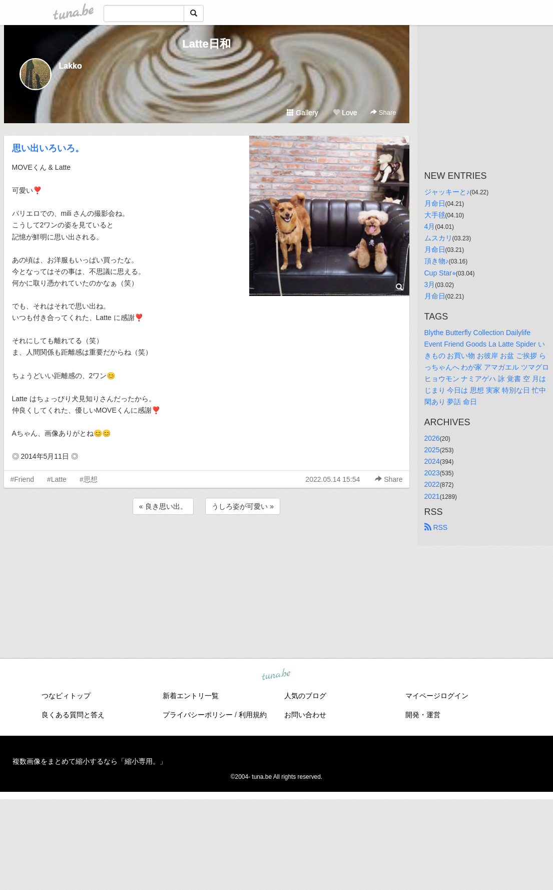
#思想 (89, 479)
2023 (432, 473)
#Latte (57, 479)
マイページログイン (436, 696)
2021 (432, 496)
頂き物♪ (436, 261)
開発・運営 (422, 715)
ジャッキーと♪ (447, 192)
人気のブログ (305, 696)
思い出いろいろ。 (48, 148)
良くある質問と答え (73, 715)
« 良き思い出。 (163, 506)
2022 (432, 484)
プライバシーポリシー (198, 715)
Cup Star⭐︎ (440, 273)
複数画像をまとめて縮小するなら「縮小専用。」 (90, 761)
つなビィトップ (66, 696)
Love (345, 113)
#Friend (22, 479)
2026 (432, 438)
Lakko (70, 66)
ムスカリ (438, 238)
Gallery (302, 113)
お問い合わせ (305, 715)
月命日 (434, 203)
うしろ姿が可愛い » (243, 506)
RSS (436, 527)
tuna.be (276, 675)
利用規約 (253, 715)
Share (383, 112)
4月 (429, 226)
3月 (429, 284)
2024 (432, 461)
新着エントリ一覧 (191, 696)
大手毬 (434, 215)
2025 (432, 450)
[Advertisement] (206, 543)
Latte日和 (206, 44)
